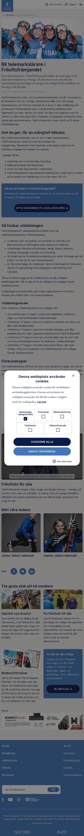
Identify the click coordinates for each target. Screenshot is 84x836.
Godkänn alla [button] (42, 441)
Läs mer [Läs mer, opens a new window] (41, 401)
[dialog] (42, 418)
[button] (62, 462)
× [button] (73, 375)
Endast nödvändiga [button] (42, 451)
